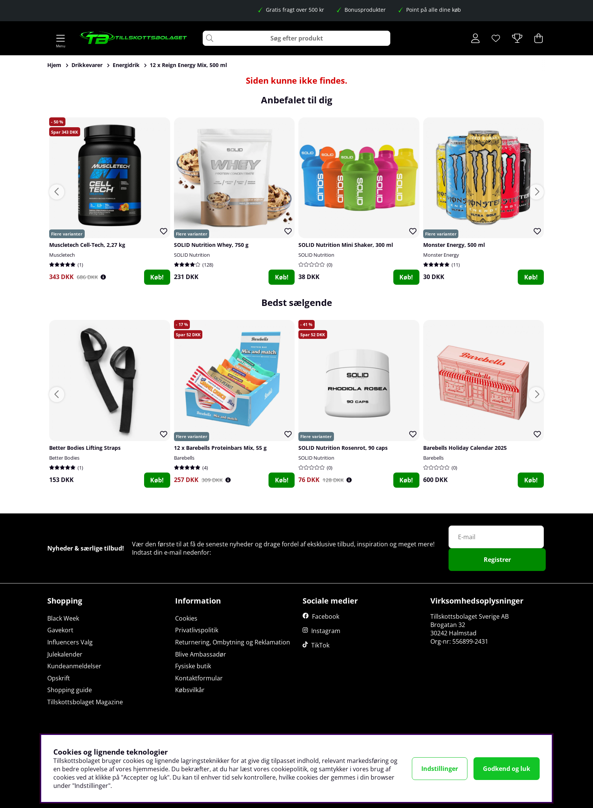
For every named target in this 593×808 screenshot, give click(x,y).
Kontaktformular (199, 678)
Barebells (184, 457)
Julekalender (64, 654)
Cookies (186, 618)
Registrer (497, 559)
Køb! (157, 277)
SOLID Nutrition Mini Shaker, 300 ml (345, 244)
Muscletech (62, 254)
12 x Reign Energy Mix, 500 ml (188, 65)
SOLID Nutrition (192, 254)
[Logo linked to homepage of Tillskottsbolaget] (134, 38)
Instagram (325, 631)
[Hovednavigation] (60, 38)
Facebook (325, 616)
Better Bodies (64, 457)
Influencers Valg (70, 642)
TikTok (320, 645)
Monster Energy (441, 254)
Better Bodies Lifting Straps (85, 447)
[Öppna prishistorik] (103, 277)
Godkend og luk (506, 768)
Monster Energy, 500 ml (454, 244)
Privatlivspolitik (196, 630)
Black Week (63, 618)
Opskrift (58, 678)
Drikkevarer (86, 65)
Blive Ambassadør (200, 654)
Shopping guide (69, 690)
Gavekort (60, 630)
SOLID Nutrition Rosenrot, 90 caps (343, 447)
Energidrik (126, 65)
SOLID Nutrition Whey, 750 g (211, 244)
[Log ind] (475, 38)
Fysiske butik (193, 666)
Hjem (54, 65)
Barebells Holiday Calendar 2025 (465, 447)
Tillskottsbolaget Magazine (85, 702)
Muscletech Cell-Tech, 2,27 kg (87, 244)
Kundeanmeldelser (74, 666)
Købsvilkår (190, 690)
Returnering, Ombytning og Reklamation (232, 642)
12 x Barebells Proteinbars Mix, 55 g (220, 447)
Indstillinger (439, 768)
